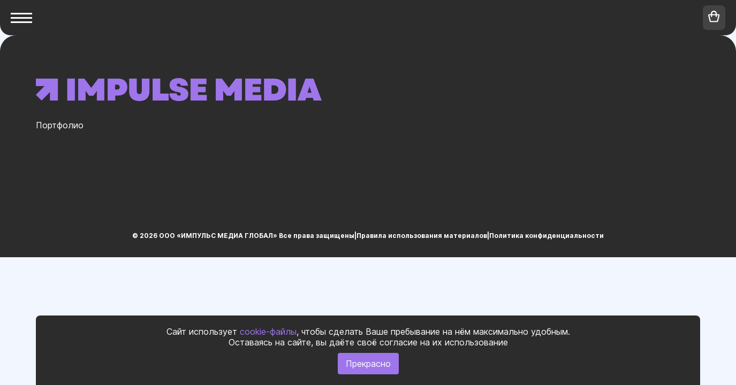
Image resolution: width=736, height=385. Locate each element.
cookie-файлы (268, 331)
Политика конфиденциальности (546, 236)
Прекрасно (368, 363)
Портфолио (60, 125)
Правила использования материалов (421, 236)
